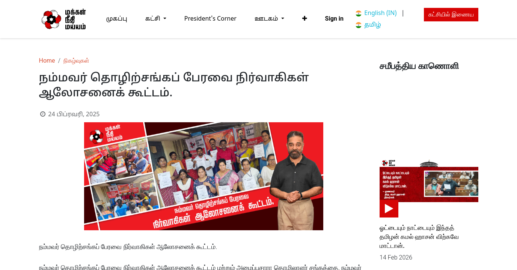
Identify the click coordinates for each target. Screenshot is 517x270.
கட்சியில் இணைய (451, 14)
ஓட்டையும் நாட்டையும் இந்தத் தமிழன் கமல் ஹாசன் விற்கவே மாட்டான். (419, 236)
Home (47, 60)
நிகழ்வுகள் (76, 60)
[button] (304, 18)
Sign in (334, 18)
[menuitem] (116, 19)
